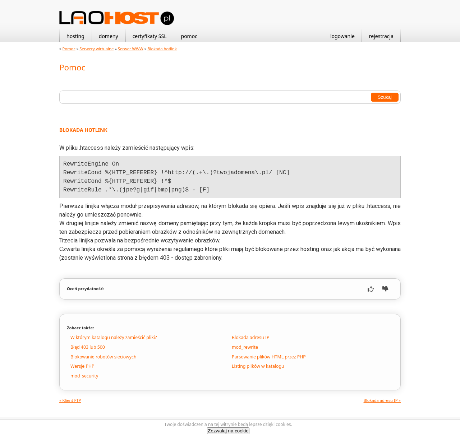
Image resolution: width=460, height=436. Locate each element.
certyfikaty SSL (150, 36)
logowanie (342, 36)
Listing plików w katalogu (258, 366)
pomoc (189, 36)
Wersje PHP (82, 366)
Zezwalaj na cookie (228, 430)
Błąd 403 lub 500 (87, 347)
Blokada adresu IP (250, 337)
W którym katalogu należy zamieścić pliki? (113, 337)
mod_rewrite (245, 347)
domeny (108, 36)
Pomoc (69, 48)
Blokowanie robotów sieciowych (103, 357)
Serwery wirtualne (96, 48)
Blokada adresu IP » (382, 400)
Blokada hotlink (162, 48)
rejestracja (381, 36)
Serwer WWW (130, 48)
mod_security (84, 376)
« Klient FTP (70, 400)
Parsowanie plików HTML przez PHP (269, 357)
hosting (75, 36)
